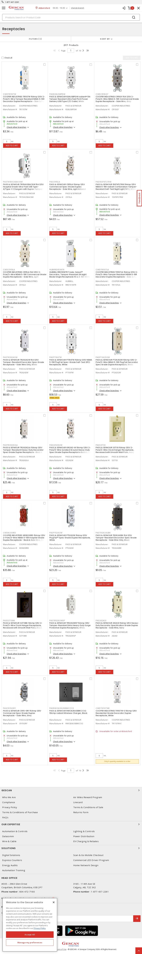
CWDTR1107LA (102, 269)
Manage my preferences (29, 942)
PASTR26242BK (103, 533)
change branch (77, 8)
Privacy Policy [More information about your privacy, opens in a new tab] (40, 928)
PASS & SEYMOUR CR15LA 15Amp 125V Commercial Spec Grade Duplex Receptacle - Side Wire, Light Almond (67, 186)
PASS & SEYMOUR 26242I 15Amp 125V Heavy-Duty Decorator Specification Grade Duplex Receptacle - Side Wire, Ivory (117, 625)
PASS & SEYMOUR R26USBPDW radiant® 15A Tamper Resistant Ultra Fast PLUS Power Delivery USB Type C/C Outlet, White (69, 99)
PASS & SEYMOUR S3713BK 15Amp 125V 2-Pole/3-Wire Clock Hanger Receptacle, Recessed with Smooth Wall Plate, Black (22, 625)
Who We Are (9, 797)
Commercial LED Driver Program (91, 860)
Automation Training (13, 870)
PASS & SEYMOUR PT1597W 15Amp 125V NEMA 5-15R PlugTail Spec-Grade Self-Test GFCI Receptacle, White (70, 362)
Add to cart (12, 145)
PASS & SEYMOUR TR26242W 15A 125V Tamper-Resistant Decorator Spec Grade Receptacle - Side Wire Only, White (23, 362)
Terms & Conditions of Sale (88, 807)
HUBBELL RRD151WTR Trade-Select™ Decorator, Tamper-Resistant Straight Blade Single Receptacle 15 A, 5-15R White (69, 274)
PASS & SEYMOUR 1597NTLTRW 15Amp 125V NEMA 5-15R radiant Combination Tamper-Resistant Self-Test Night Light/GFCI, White (116, 186)
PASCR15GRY (9, 708)
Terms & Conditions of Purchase (20, 812)
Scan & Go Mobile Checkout (88, 855)
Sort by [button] (105, 39)
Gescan (71, 790)
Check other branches (16, 127)
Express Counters (12, 860)
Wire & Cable (9, 841)
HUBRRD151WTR (56, 269)
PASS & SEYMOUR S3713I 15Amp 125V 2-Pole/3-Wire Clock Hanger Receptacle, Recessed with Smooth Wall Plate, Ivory (115, 450)
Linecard (78, 802)
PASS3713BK (9, 620)
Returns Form (81, 812)
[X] (53, 902)
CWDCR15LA (9, 269)
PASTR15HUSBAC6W (13, 182)
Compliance (8, 802)
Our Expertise (71, 824)
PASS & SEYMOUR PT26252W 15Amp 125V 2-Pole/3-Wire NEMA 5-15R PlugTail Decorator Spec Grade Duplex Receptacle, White (117, 362)
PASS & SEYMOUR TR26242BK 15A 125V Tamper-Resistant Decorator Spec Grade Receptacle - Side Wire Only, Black (116, 537)
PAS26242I (101, 620)
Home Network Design (85, 865)
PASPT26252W (103, 357)
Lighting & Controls (84, 831)
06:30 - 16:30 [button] (59, 8)
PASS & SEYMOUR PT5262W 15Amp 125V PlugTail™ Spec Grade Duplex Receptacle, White (70, 537)
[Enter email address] (67, 918)
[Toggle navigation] (3, 8)
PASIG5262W (55, 445)
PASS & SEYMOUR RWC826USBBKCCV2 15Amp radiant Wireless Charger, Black (68, 712)
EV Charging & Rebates (86, 841)
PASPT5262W (55, 533)
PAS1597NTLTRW (104, 182)
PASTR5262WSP (57, 620)
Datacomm (8, 836)
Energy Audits (10, 865)
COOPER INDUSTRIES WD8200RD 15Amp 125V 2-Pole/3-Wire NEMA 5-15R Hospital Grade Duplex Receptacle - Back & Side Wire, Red (24, 537)
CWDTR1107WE (103, 708)
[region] (29, 925)
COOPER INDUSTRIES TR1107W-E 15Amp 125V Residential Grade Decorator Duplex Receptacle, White (116, 713)
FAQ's (5, 817)
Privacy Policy (9, 807)
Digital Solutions (11, 855)
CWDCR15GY (102, 94)
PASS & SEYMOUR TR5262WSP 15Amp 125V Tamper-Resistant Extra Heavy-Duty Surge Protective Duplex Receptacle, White (70, 625)
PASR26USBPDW (57, 94)
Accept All (30, 934)
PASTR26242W (10, 357)
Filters (35, 39)
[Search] (71, 17)
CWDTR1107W (9, 94)
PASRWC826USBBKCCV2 (61, 708)
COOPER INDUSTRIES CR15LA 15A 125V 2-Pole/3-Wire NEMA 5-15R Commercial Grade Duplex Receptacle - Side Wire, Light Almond (24, 275)
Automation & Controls (14, 831)
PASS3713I (101, 445)
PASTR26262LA (10, 445)
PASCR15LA (54, 182)
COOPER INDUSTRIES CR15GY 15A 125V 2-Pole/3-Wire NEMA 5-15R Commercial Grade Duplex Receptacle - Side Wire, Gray (117, 99)
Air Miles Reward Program (87, 797)
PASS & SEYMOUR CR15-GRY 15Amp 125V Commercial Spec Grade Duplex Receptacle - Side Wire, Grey (22, 713)
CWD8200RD (9, 533)
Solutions (71, 848)
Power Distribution (83, 836)
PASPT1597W (55, 357)
